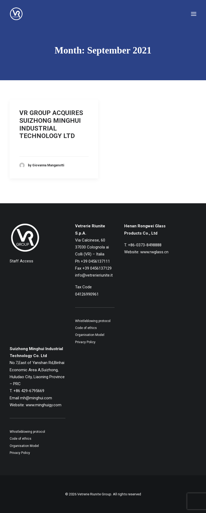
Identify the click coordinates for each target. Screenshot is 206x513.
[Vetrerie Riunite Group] (16, 14)
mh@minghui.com (36, 398)
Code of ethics (86, 328)
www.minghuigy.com (43, 405)
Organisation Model (89, 335)
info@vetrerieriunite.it (94, 275)
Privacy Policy (85, 342)
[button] (193, 14)
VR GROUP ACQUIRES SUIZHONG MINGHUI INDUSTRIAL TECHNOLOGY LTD (51, 124)
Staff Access (21, 261)
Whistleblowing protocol (93, 321)
